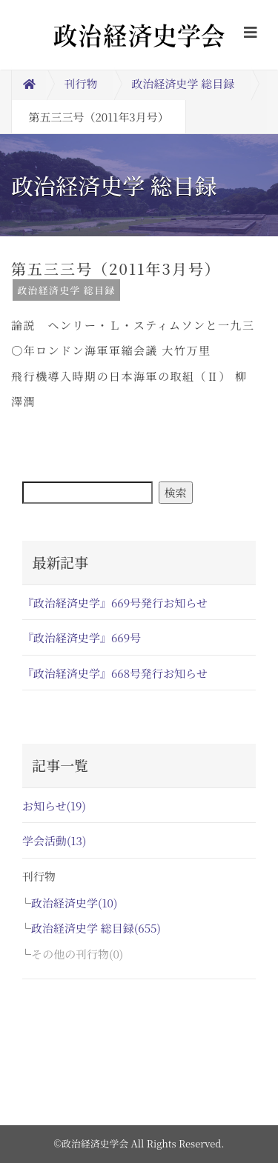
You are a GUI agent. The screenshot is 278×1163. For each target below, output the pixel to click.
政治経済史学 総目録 (183, 83)
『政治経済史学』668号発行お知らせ (115, 673)
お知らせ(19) (54, 805)
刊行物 (81, 83)
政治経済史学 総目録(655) (96, 928)
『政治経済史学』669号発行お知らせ (115, 602)
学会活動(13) (54, 840)
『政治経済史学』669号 (81, 637)
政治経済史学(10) (74, 902)
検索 (176, 492)
